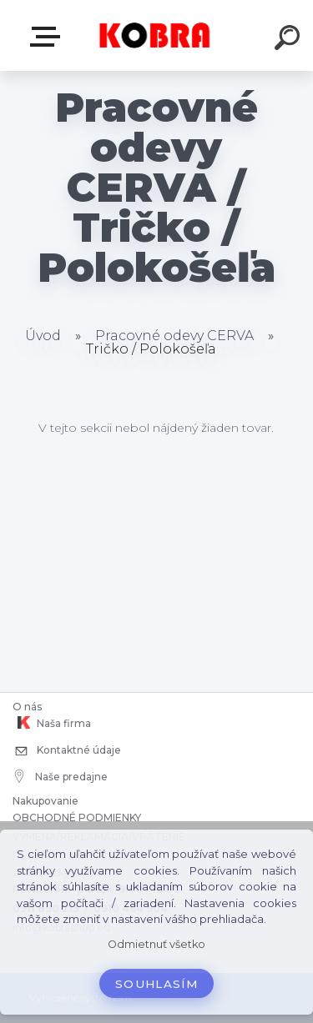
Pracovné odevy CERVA (174, 336)
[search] (290, 40)
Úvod (43, 336)
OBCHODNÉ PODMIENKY (77, 817)
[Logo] (154, 35)
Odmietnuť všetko (156, 944)
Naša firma (52, 723)
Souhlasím (156, 983)
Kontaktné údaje (67, 751)
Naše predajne (61, 776)
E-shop (48, 37)
